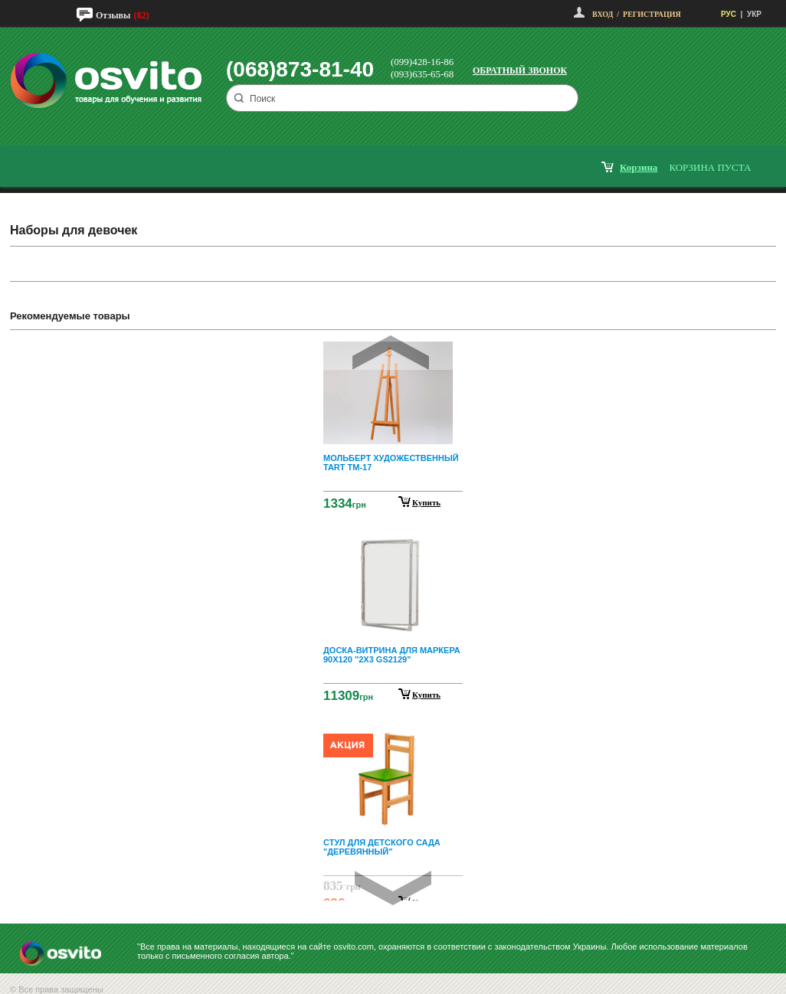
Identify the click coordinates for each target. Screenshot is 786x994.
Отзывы (113, 15)
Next (393, 888)
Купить (426, 502)
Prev (390, 352)
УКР (754, 14)
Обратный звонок (520, 70)
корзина (638, 167)
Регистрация (652, 14)
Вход (602, 14)
